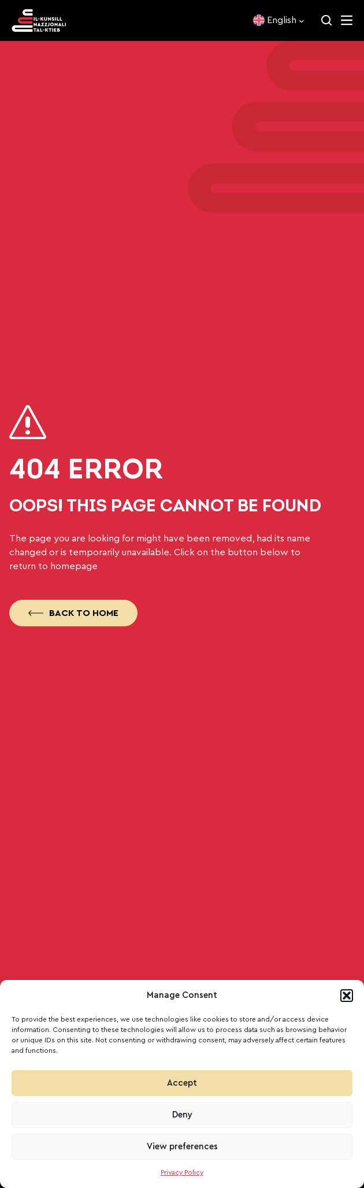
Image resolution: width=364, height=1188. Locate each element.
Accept (182, 1083)
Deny (182, 1115)
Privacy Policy (182, 1172)
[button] (346, 995)
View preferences (182, 1146)
